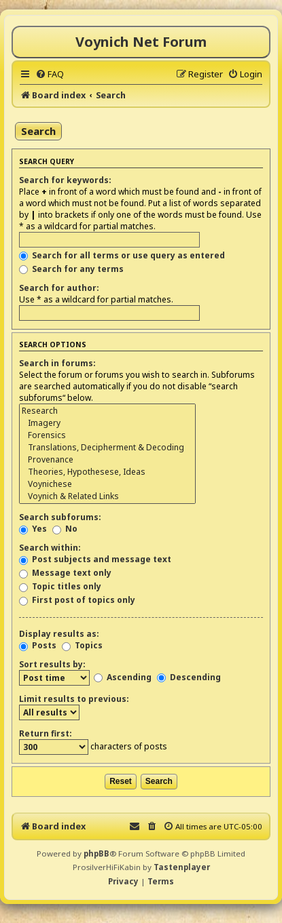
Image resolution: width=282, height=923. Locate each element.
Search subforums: (60, 517)
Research (107, 411)
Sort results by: (52, 664)
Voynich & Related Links (107, 496)
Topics (82, 645)
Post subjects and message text (95, 559)
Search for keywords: (65, 180)
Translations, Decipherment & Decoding (107, 447)
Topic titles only (60, 586)
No (64, 528)
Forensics (107, 435)
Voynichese (107, 484)
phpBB (96, 853)
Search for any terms (71, 269)
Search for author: (59, 288)
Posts (37, 645)
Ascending (123, 677)
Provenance (107, 460)
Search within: (50, 547)
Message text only (65, 572)
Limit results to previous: (74, 699)
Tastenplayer (182, 867)
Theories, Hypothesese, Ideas (107, 472)
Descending (189, 677)
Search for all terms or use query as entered (122, 255)
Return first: (45, 733)
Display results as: (59, 634)
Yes (33, 528)
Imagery (107, 423)
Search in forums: (57, 363)
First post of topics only (77, 600)
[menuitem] (49, 74)
